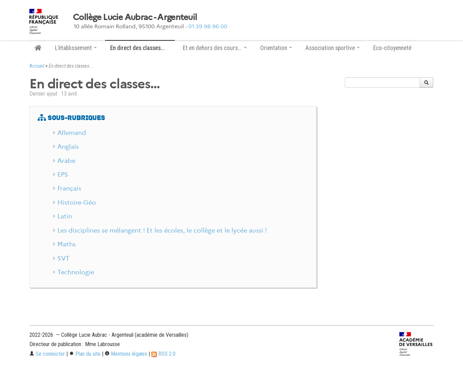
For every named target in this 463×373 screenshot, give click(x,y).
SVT (63, 258)
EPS (62, 174)
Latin (64, 216)
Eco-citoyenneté (392, 48)
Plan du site (85, 354)
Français (69, 188)
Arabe (66, 161)
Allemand (71, 133)
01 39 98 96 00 (207, 26)
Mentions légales (126, 354)
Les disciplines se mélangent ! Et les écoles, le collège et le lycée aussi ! (162, 230)
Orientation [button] (276, 48)
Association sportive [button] (332, 48)
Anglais (68, 146)
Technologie (75, 272)
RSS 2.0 (163, 354)
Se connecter (47, 354)
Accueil (36, 66)
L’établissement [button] (76, 48)
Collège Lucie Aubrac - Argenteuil (135, 17)
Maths (66, 244)
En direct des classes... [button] (140, 48)
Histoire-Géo (76, 202)
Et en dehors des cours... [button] (215, 48)
